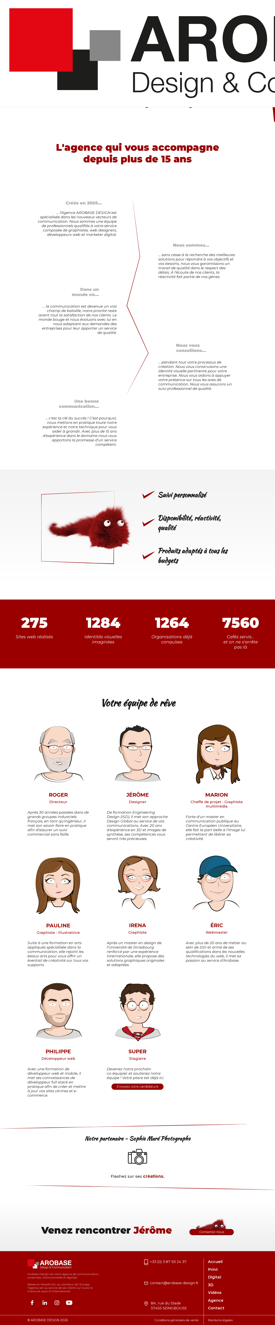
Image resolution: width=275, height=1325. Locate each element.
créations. (153, 1176)
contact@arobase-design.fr (174, 1283)
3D (210, 1285)
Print (213, 1269)
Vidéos (215, 1292)
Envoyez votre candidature (138, 1086)
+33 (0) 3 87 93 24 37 (168, 1262)
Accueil (215, 1261)
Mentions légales (220, 1320)
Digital (214, 1277)
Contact (216, 1308)
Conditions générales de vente (176, 1320)
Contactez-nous (211, 1232)
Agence (215, 1300)
